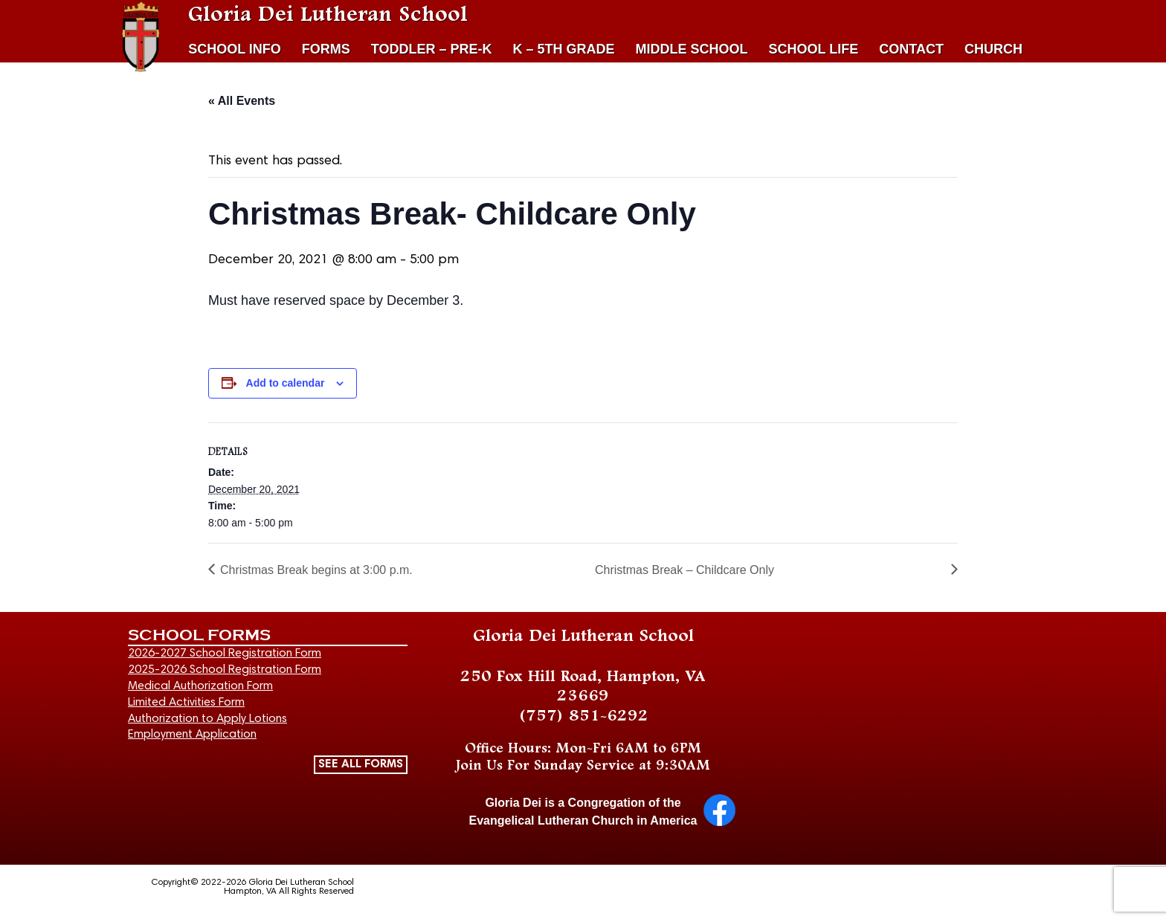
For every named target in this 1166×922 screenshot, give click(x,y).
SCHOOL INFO (234, 49)
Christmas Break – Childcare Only (684, 570)
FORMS (326, 49)
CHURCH (993, 49)
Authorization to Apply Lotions (207, 719)
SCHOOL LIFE (814, 49)
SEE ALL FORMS (360, 764)
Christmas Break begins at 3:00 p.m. (316, 570)
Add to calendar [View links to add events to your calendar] (285, 383)
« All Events (241, 100)
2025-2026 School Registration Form (224, 670)
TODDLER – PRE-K (431, 49)
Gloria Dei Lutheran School (328, 15)
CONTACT (911, 49)
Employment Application (192, 735)
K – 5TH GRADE (564, 49)
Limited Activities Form (186, 703)
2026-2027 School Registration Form (224, 654)
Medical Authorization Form (200, 686)
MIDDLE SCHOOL (692, 49)
